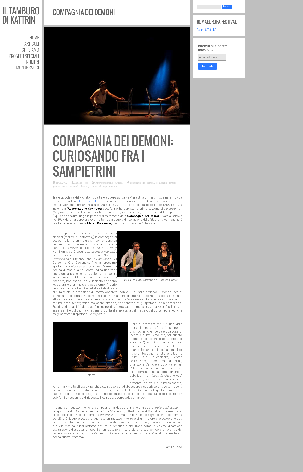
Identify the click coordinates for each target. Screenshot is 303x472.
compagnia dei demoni (142, 182)
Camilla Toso (81, 182)
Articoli (31, 43)
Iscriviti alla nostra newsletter (213, 47)
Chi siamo (30, 49)
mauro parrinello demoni (75, 186)
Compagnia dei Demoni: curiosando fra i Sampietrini (113, 156)
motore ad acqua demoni (103, 186)
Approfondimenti (104, 182)
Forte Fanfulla (88, 201)
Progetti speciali (24, 56)
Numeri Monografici (27, 65)
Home (34, 37)
